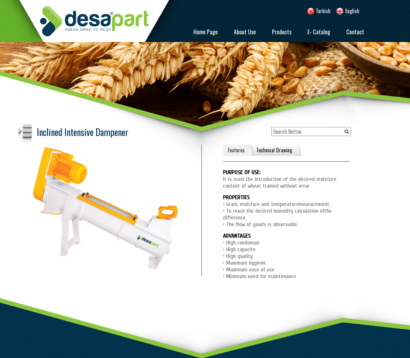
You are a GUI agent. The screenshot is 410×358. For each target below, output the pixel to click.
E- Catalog (319, 32)
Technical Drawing (274, 150)
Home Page (205, 32)
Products (281, 32)
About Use (245, 32)
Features (236, 150)
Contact (355, 32)
